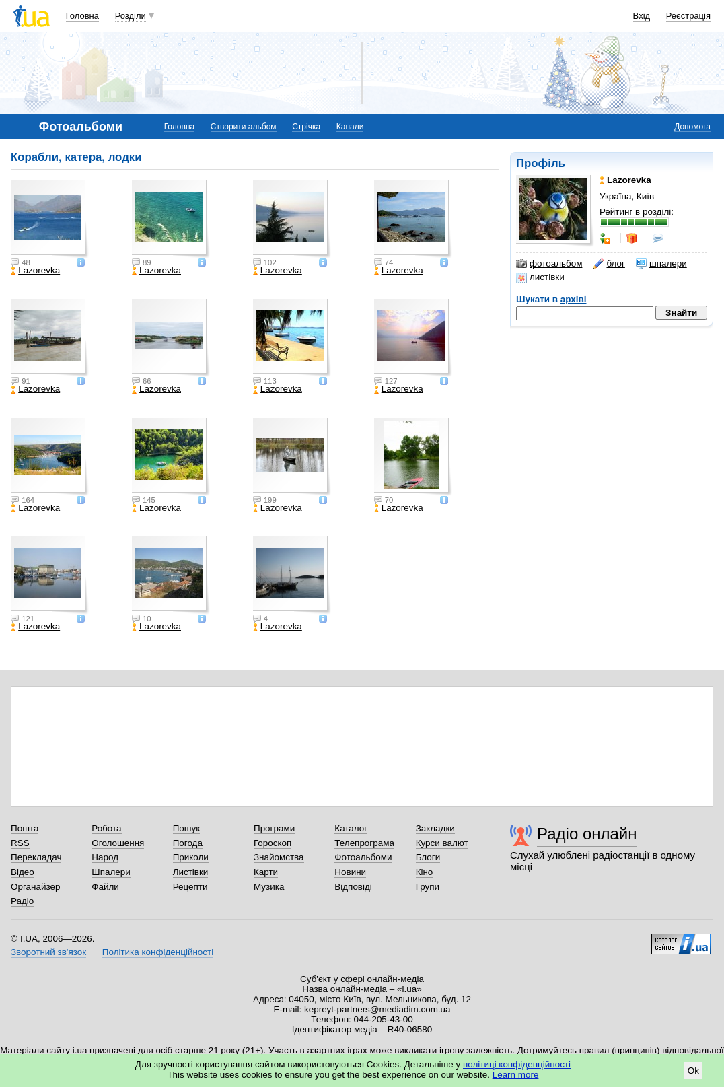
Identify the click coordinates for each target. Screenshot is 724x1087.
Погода (188, 843)
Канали (350, 126)
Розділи (130, 16)
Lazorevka (35, 271)
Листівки (191, 872)
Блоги (428, 857)
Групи (427, 887)
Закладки (435, 828)
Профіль (540, 163)
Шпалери (111, 872)
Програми (274, 828)
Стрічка (306, 126)
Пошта (24, 828)
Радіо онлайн (587, 834)
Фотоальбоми (363, 857)
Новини (350, 872)
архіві (573, 299)
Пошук (187, 828)
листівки (540, 277)
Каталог (350, 828)
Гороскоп (272, 843)
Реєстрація (688, 16)
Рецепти (190, 887)
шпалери (661, 263)
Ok (693, 1070)
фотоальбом (549, 263)
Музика (269, 887)
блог (608, 263)
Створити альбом (244, 126)
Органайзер (35, 887)
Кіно (424, 872)
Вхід (642, 16)
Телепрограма (364, 843)
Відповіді (353, 887)
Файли (105, 887)
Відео (22, 872)
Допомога (692, 126)
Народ (105, 857)
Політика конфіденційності (157, 952)
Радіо (22, 901)
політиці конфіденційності (517, 1064)
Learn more (516, 1075)
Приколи (191, 857)
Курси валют (442, 843)
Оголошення (118, 843)
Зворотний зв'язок (48, 952)
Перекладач (36, 857)
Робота (106, 828)
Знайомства (279, 857)
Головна (82, 16)
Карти (266, 872)
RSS (20, 843)
